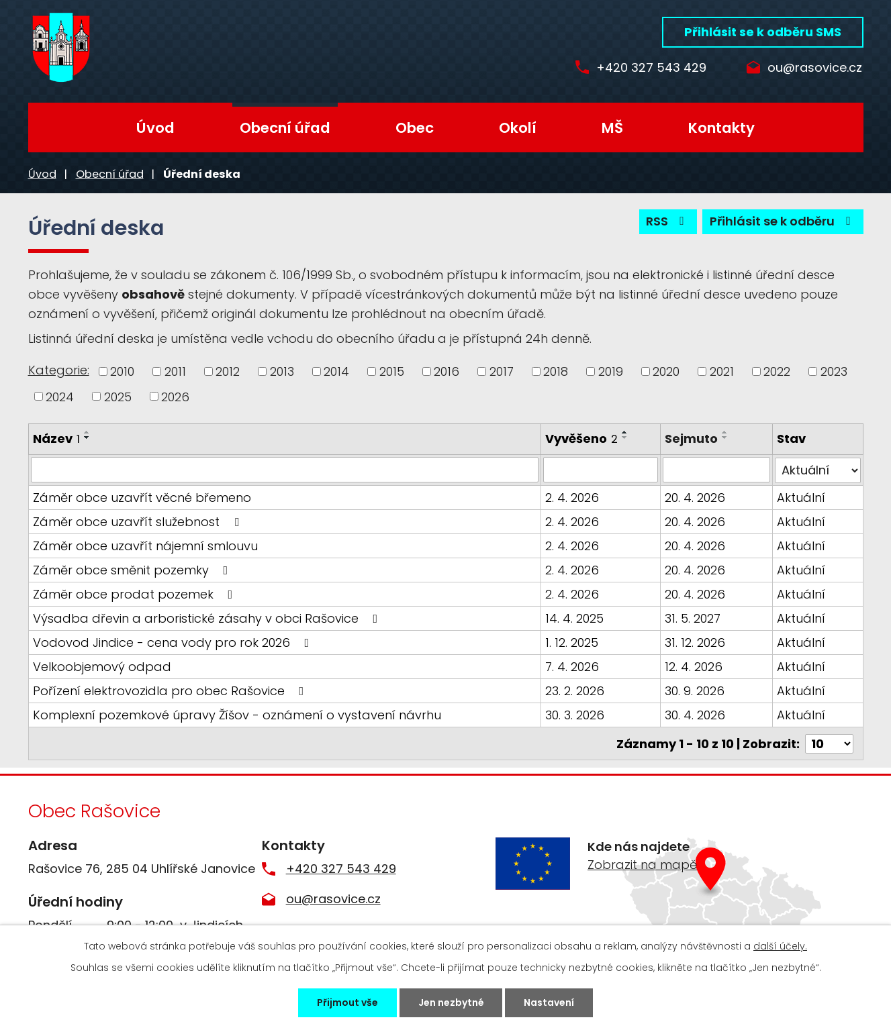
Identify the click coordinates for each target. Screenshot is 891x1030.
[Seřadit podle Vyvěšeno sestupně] (625, 437)
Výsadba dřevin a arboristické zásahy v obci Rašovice (208, 617)
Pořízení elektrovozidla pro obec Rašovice (171, 690)
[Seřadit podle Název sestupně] (87, 437)
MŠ (612, 127)
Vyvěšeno (581, 438)
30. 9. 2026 (694, 690)
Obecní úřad (285, 127)
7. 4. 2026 (572, 666)
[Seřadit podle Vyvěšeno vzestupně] (625, 432)
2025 (118, 396)
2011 (175, 371)
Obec (414, 127)
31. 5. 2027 (692, 617)
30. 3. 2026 (574, 714)
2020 (666, 371)
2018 (555, 371)
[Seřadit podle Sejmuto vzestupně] (725, 432)
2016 (446, 371)
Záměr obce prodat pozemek (135, 593)
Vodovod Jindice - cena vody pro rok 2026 (174, 641)
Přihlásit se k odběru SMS (762, 31)
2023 (833, 371)
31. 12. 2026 (695, 641)
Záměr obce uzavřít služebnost (138, 521)
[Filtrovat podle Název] (285, 469)
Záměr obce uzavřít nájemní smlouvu (145, 545)
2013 (282, 371)
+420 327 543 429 (651, 68)
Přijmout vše (347, 1002)
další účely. (780, 946)
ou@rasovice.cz (814, 68)
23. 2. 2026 (574, 690)
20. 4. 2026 (695, 496)
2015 (391, 371)
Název (56, 438)
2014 (336, 371)
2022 (776, 371)
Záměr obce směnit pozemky (133, 569)
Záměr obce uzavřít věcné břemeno (142, 496)
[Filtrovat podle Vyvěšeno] (600, 469)
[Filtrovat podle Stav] (817, 469)
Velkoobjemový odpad (102, 666)
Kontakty (721, 127)
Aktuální (801, 496)
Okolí (517, 127)
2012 (228, 371)
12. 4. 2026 (693, 666)
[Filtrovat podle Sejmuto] (716, 469)
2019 (610, 371)
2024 (60, 396)
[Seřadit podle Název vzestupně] (87, 432)
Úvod (155, 127)
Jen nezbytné (451, 1002)
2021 (722, 371)
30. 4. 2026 (695, 714)
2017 (501, 371)
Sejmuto (691, 438)
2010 (122, 371)
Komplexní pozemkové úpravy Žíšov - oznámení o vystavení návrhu (237, 714)
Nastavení (549, 1002)
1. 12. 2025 (571, 641)
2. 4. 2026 (572, 496)
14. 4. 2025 (574, 617)
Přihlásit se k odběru (783, 221)
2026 (175, 396)
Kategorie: (58, 370)
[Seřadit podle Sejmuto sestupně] (725, 437)
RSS (668, 221)
